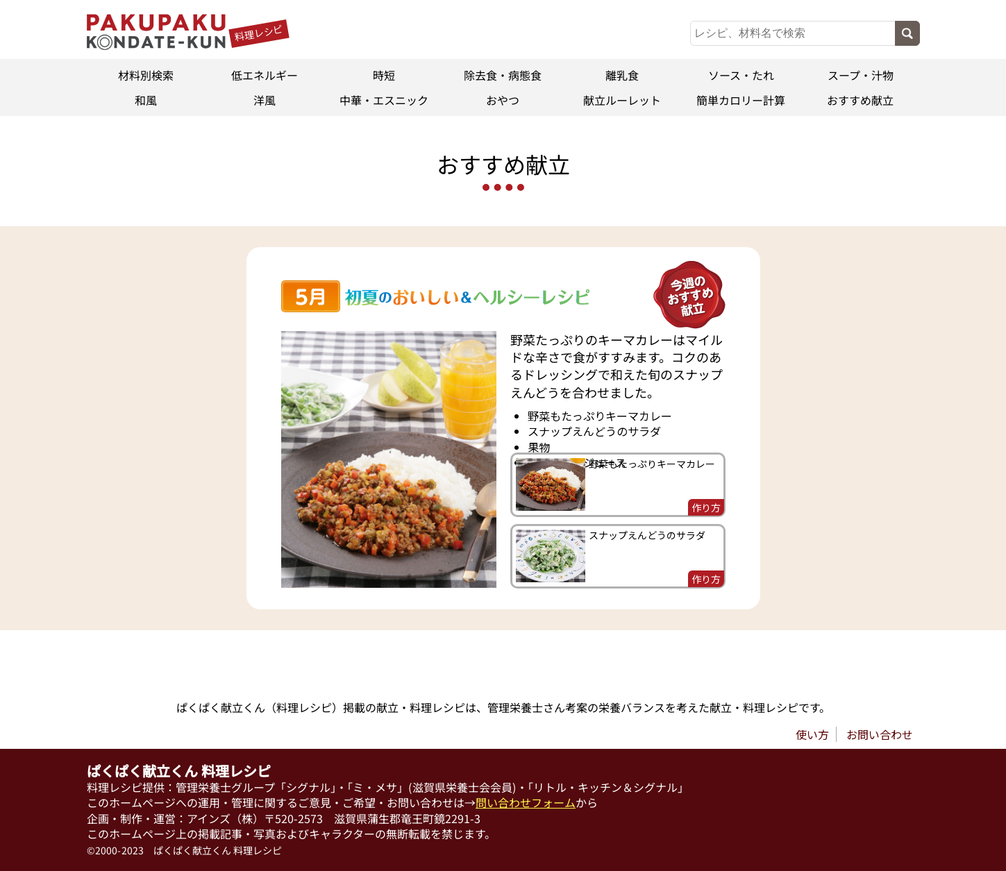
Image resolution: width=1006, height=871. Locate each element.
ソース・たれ (741, 75)
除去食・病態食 (503, 75)
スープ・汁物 (861, 75)
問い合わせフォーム (526, 802)
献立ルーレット (622, 100)
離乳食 (622, 75)
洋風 (264, 100)
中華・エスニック (383, 100)
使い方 (812, 734)
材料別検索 (146, 75)
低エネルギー (264, 75)
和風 (146, 100)
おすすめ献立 (860, 100)
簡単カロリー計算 (741, 100)
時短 (384, 75)
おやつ (502, 100)
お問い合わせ (879, 734)
